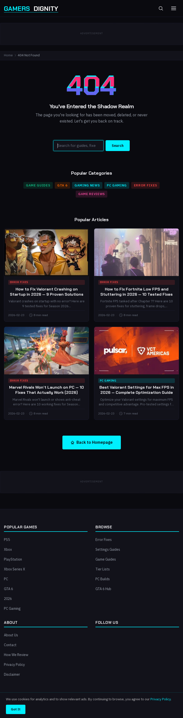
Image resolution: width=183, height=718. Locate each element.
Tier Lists (102, 569)
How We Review (16, 655)
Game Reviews (91, 194)
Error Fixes (145, 185)
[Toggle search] (160, 8)
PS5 (7, 539)
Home (8, 55)
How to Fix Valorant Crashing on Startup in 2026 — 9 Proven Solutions (46, 292)
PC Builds (102, 579)
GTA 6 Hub (103, 589)
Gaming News (87, 185)
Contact (10, 645)
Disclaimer (12, 674)
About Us (11, 635)
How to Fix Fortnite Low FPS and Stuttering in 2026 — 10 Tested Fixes (136, 292)
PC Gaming (117, 185)
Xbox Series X (14, 569)
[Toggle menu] (173, 8)
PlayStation (13, 559)
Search (118, 145)
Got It (15, 709)
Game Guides (38, 185)
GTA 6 (62, 185)
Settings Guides (107, 549)
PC (6, 579)
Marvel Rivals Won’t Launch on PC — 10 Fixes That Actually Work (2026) (46, 390)
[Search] (78, 145)
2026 (8, 598)
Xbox (8, 549)
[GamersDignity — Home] (31, 8)
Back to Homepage (92, 442)
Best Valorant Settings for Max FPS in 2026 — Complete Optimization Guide (136, 390)
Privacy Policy (14, 664)
